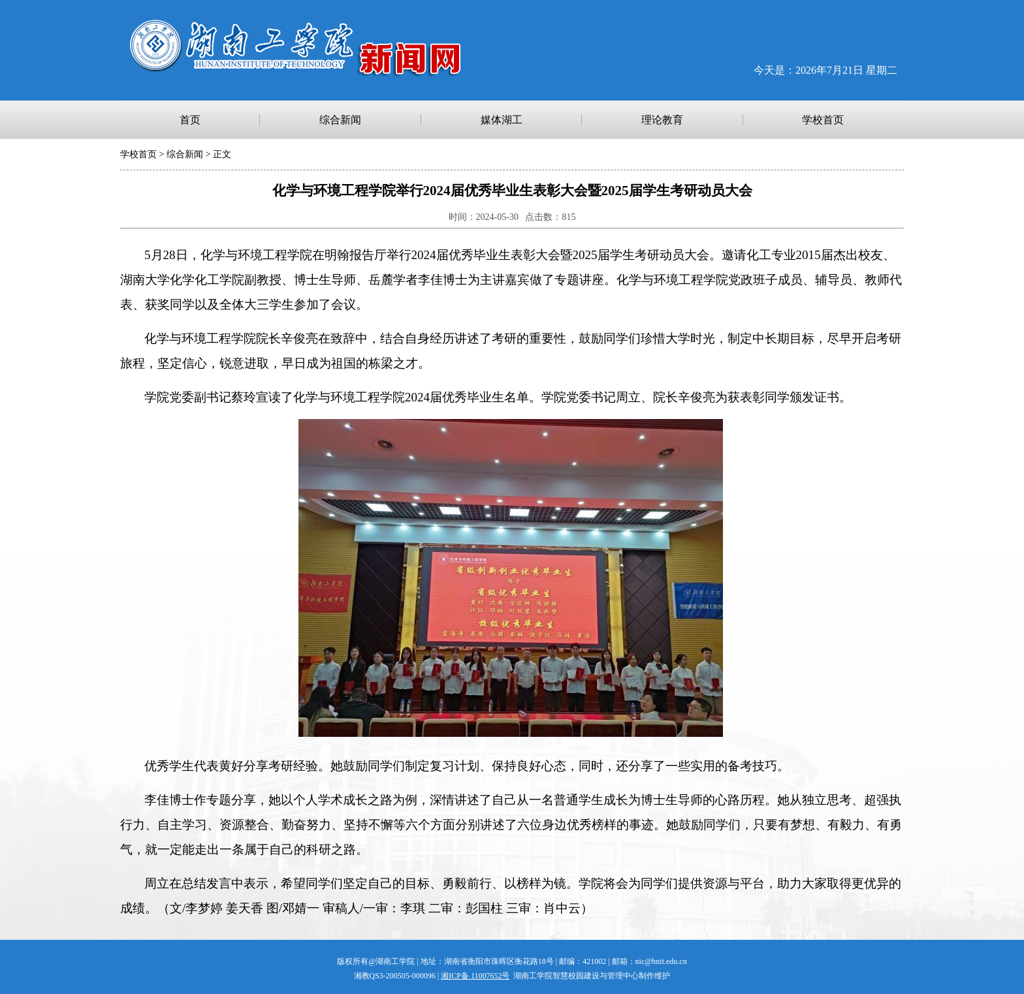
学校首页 (138, 154)
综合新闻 (185, 154)
